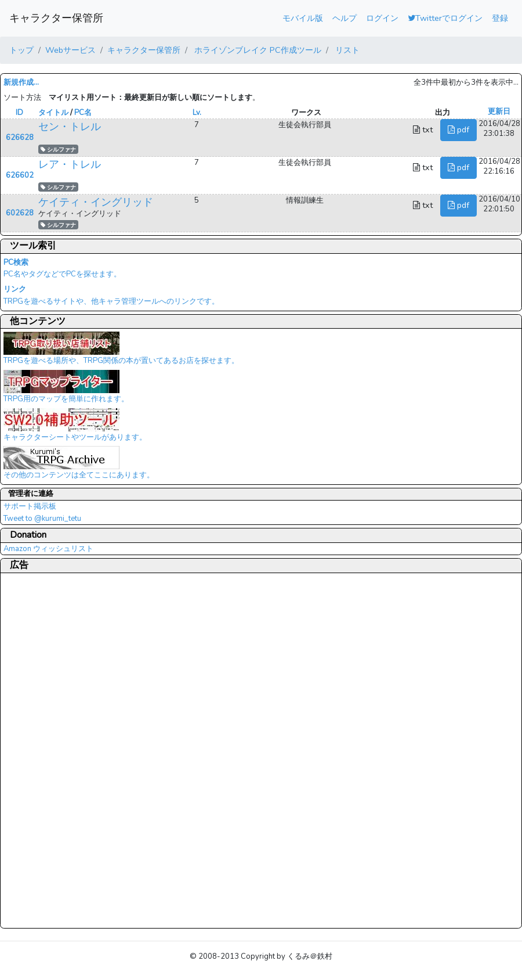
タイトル (53, 112)
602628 (20, 213)
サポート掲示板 (29, 506)
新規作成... (21, 82)
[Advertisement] (49, 750)
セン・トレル (69, 127)
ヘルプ (344, 18)
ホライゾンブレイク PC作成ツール (256, 50)
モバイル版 (302, 18)
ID (19, 112)
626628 (20, 137)
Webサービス (70, 50)
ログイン (382, 18)
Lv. (197, 112)
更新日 (499, 111)
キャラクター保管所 (56, 18)
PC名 (83, 112)
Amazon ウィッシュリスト (48, 549)
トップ (21, 50)
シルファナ (58, 149)
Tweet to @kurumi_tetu (42, 518)
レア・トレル (69, 164)
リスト (346, 50)
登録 (500, 18)
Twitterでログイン (445, 18)
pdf (458, 129)
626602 (20, 175)
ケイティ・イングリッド (95, 202)
